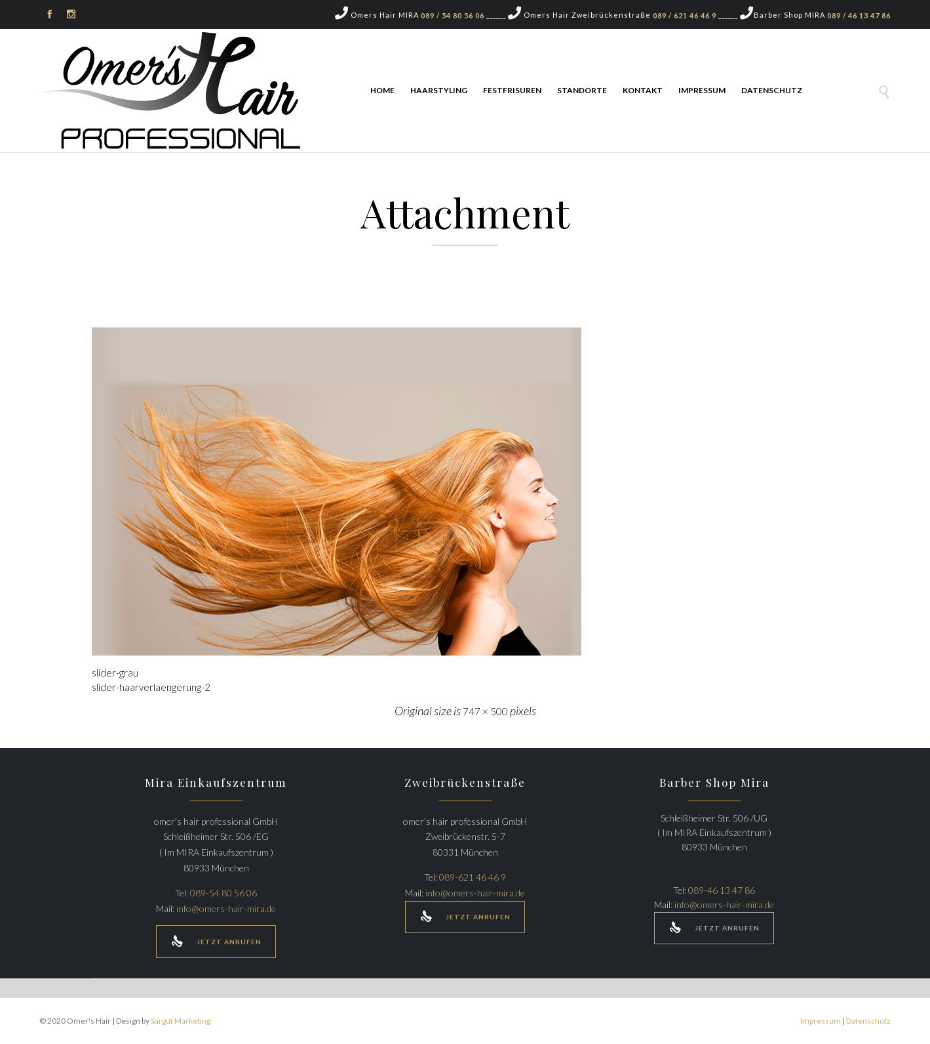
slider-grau (115, 673)
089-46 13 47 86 (721, 890)
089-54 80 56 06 (223, 892)
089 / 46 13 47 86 (859, 15)
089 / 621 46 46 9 (684, 15)
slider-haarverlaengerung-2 (151, 687)
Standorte (582, 90)
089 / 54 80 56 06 (452, 15)
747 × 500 (485, 711)
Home (382, 90)
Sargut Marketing (180, 1021)
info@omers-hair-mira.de (226, 908)
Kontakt (643, 90)
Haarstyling (438, 90)
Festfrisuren (512, 90)
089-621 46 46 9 (472, 877)
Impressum (702, 90)
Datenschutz (771, 90)
